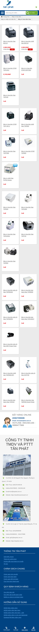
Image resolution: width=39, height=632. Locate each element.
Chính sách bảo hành (10, 576)
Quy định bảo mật (9, 592)
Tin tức (6, 564)
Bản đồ (33, 630)
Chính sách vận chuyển (11, 574)
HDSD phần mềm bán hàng (12, 610)
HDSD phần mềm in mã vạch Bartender (15, 615)
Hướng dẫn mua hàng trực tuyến (14, 561)
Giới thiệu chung (9, 556)
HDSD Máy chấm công (10, 608)
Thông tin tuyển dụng (10, 559)
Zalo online (25, 630)
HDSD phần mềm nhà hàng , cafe (14, 612)
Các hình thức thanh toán (11, 581)
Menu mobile (2, 12)
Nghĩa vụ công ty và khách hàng (13, 597)
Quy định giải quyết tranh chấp (13, 594)
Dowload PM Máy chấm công (12, 617)
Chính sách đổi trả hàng (11, 579)
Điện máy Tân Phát (12, 5)
